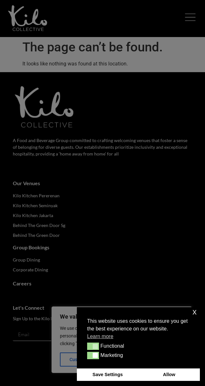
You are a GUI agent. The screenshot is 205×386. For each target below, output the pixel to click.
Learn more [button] (100, 336)
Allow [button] (169, 374)
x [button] (195, 312)
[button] (93, 346)
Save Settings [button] (108, 374)
